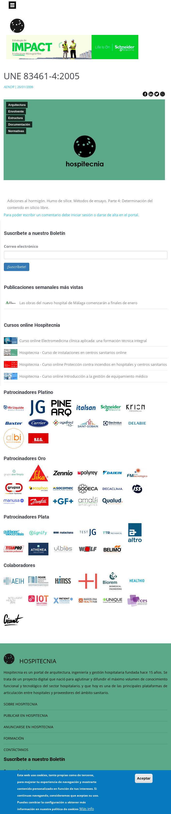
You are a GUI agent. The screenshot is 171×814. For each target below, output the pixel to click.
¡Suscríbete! (16, 266)
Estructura (15, 118)
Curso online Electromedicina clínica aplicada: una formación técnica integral (83, 340)
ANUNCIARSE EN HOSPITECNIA (28, 727)
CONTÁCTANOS (16, 749)
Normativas (16, 131)
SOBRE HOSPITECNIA (20, 704)
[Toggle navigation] (12, 5)
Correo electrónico (21, 246)
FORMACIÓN (14, 738)
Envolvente (16, 111)
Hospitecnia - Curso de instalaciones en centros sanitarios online (72, 352)
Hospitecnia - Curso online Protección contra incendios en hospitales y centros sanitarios (93, 364)
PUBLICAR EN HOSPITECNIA (26, 715)
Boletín (57, 233)
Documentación (19, 124)
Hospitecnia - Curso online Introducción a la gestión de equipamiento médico (83, 376)
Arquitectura (16, 105)
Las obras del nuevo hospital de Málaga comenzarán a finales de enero (78, 302)
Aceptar (144, 783)
